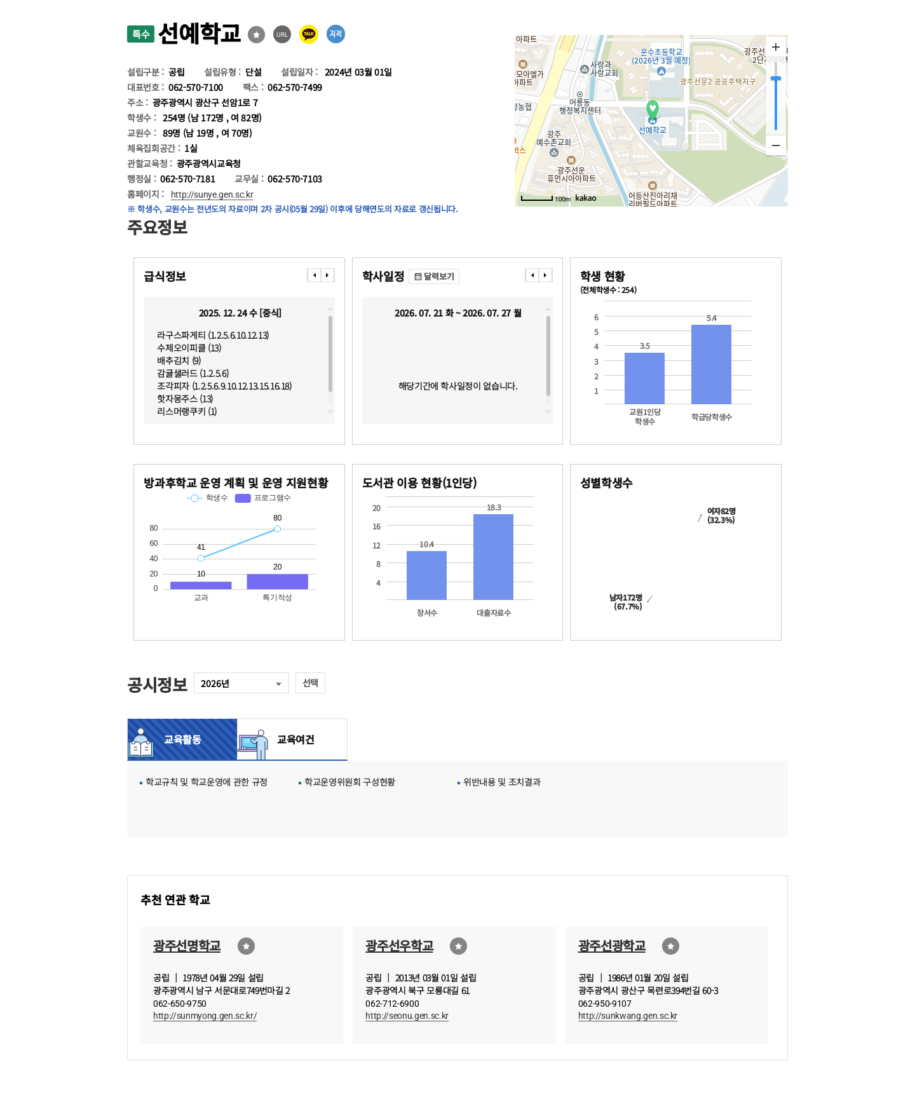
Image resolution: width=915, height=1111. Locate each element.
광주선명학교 (186, 945)
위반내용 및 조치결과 (501, 781)
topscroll (330, 309)
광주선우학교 (399, 945)
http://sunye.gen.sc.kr (212, 194)
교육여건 (292, 739)
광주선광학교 (612, 945)
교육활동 (182, 739)
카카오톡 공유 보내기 (308, 34)
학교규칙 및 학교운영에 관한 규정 (207, 781)
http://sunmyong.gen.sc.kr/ (205, 1016)
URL (282, 34)
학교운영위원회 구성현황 (349, 781)
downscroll (330, 411)
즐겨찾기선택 (256, 34)
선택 (310, 682)
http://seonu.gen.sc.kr (407, 1016)
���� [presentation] (314, 275)
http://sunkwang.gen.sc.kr (628, 1016)
